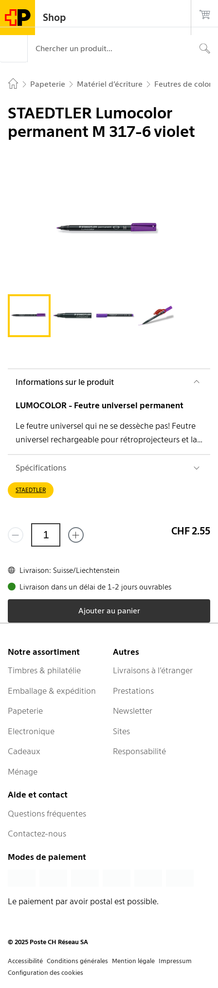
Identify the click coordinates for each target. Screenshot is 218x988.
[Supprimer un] (15, 535)
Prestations (133, 691)
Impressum (175, 961)
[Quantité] (45, 535)
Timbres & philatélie (44, 670)
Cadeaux (24, 751)
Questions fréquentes (47, 813)
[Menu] (13, 48)
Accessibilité (25, 961)
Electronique (31, 731)
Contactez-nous (37, 833)
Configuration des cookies (45, 972)
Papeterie (25, 711)
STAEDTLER (31, 490)
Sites (121, 731)
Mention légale (133, 961)
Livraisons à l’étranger (153, 670)
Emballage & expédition (52, 691)
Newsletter (132, 711)
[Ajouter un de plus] (76, 535)
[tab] (29, 315)
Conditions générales (77, 961)
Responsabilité (139, 751)
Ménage (22, 772)
